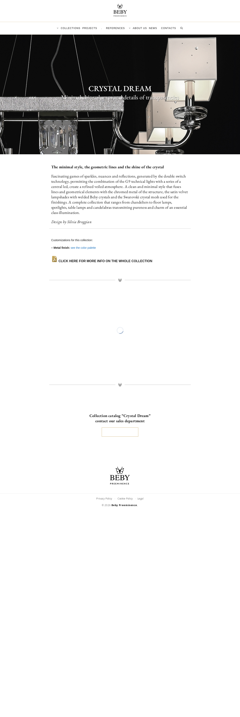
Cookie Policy (125, 498)
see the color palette (83, 247)
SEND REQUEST (120, 432)
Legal (140, 498)
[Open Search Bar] (181, 28)
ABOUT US (137, 28)
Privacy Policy (105, 498)
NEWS (153, 28)
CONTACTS (168, 28)
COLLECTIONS (67, 28)
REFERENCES (115, 28)
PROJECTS (89, 28)
